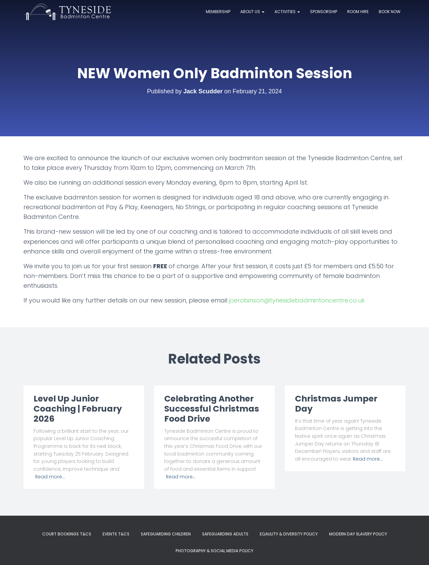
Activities (287, 11)
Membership (218, 11)
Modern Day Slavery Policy (358, 534)
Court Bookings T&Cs (66, 534)
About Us (252, 11)
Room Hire (358, 11)
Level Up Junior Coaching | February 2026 (78, 409)
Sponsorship (323, 11)
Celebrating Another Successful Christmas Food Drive (211, 409)
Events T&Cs (116, 534)
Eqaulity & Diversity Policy (289, 534)
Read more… (50, 476)
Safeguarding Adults (225, 534)
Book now (390, 11)
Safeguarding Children (166, 534)
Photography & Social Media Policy (214, 551)
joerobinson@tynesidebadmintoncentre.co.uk (297, 300)
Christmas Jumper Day (336, 404)
